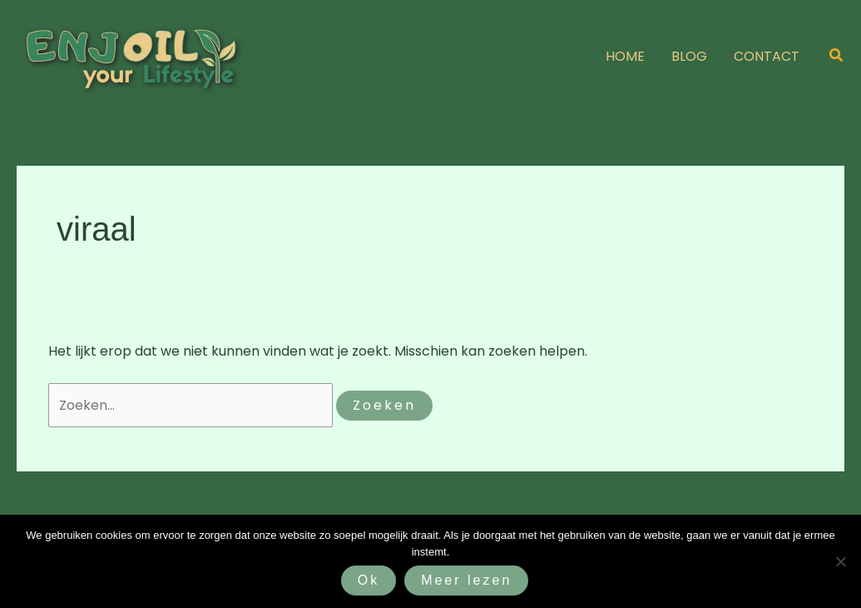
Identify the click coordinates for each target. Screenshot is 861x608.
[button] (836, 56)
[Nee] (840, 561)
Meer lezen (466, 580)
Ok (368, 580)
